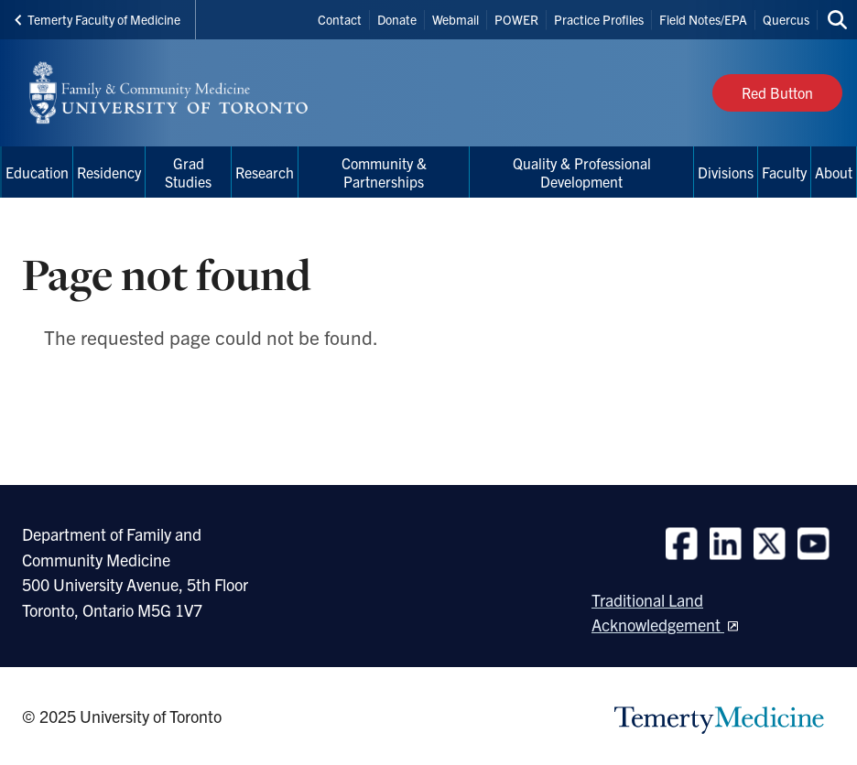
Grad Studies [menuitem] (188, 172)
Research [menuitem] (264, 172)
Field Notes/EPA (703, 19)
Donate (397, 19)
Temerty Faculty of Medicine (97, 19)
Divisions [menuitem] (726, 172)
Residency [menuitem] (109, 172)
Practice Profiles (599, 19)
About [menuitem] (833, 172)
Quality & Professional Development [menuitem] (582, 172)
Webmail (455, 19)
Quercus (786, 19)
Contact (340, 19)
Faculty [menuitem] (784, 172)
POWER (516, 19)
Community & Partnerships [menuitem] (384, 172)
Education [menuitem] (37, 172)
